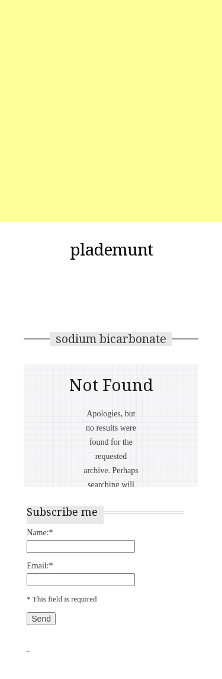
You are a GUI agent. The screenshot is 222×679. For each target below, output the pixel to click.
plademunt (111, 250)
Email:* (40, 565)
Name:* (40, 532)
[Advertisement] (111, 111)
